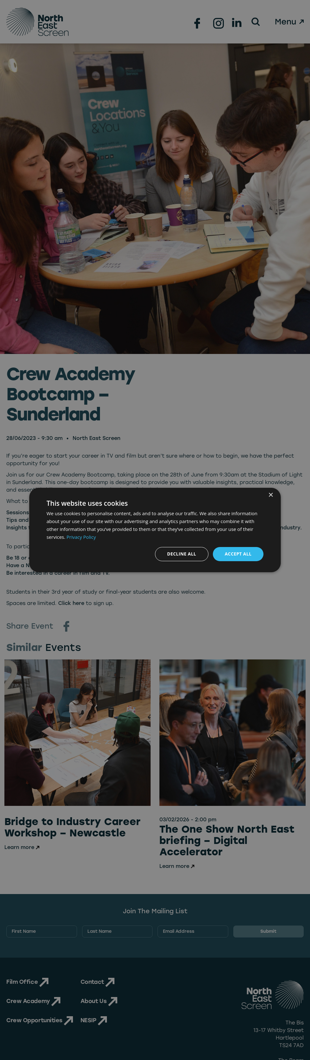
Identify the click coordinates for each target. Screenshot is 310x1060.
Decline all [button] (181, 554)
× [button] (270, 495)
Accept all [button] (238, 554)
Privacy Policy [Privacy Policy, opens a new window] (81, 537)
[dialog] (155, 530)
